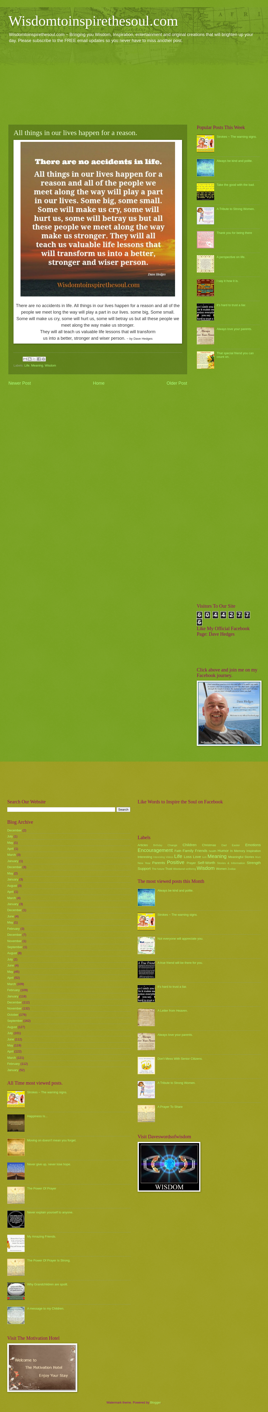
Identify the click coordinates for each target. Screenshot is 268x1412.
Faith (178, 851)
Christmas (209, 845)
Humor (223, 851)
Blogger (155, 1402)
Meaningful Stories (241, 857)
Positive (175, 862)
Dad (223, 845)
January (12, 861)
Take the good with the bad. (235, 185)
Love (197, 857)
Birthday (157, 845)
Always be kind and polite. (235, 161)
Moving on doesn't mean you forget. (51, 1140)
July (10, 836)
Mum (258, 857)
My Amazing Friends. (41, 1236)
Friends (201, 851)
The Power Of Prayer (41, 1188)
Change (172, 845)
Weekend (179, 868)
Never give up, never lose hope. (49, 1164)
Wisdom (50, 365)
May (10, 842)
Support (144, 868)
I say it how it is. (228, 281)
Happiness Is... (37, 1116)
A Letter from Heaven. (172, 1010)
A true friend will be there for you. (180, 963)
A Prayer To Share (170, 1107)
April (10, 848)
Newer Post (19, 383)
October (12, 1014)
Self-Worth (206, 863)
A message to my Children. (45, 1308)
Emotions (253, 845)
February (13, 928)
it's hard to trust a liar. (231, 305)
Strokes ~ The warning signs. (237, 136)
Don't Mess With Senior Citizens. (180, 1058)
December (14, 830)
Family (188, 851)
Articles (143, 845)
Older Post (177, 383)
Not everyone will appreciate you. (180, 938)
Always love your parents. (234, 329)
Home (99, 383)
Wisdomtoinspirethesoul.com (93, 21)
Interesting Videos (163, 857)
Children (190, 845)
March (11, 855)
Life (26, 365)
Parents (158, 863)
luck (204, 857)
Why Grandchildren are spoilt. (47, 1284)
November (14, 941)
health (213, 851)
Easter (236, 845)
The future (158, 868)
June (10, 916)
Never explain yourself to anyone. (50, 1212)
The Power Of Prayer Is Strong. (49, 1260)
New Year (144, 863)
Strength (254, 863)
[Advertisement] (134, 83)
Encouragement (155, 850)
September (14, 947)
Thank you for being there (234, 233)
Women (221, 869)
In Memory (237, 851)
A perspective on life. (231, 257)
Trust (168, 869)
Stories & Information (231, 863)
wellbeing (191, 869)
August (12, 885)
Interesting (145, 857)
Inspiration (254, 851)
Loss (188, 857)
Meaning (37, 365)
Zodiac (231, 868)
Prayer (191, 863)
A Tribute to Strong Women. (236, 209)
